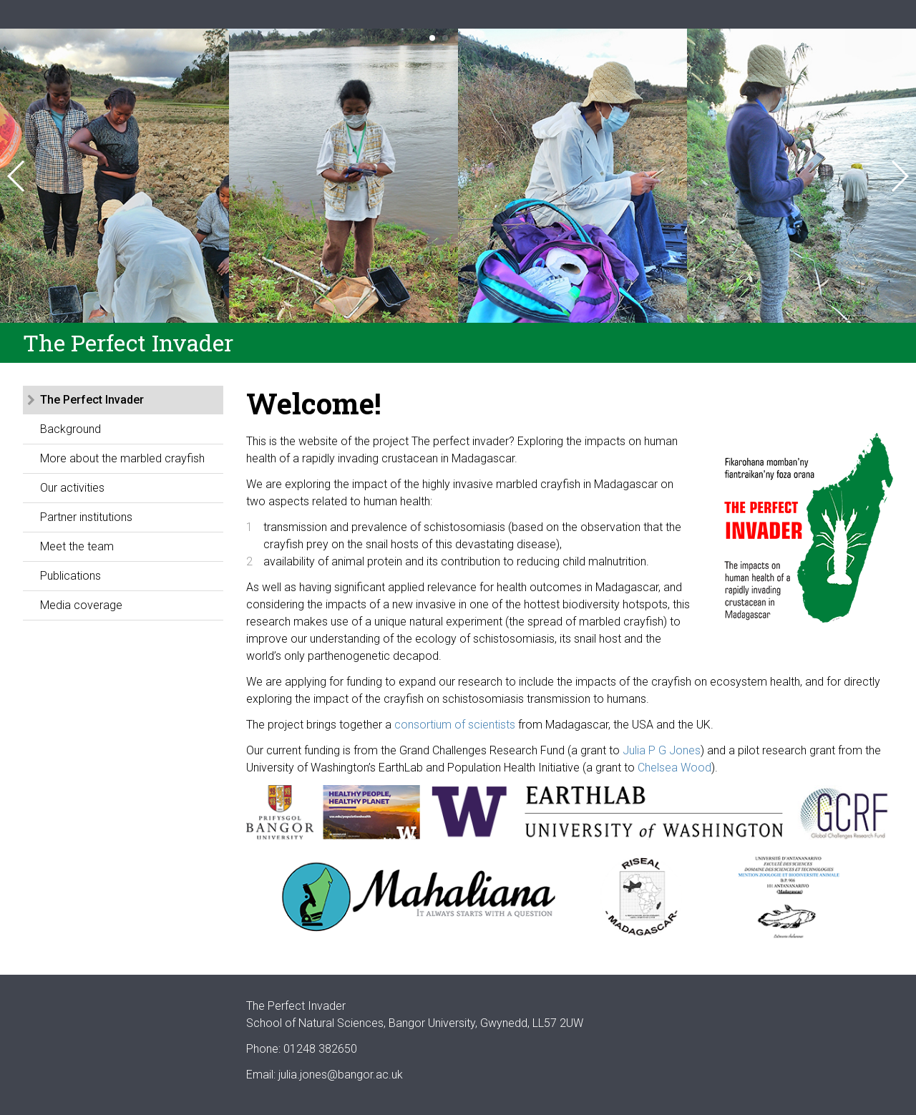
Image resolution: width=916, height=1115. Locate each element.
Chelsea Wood (674, 767)
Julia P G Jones (662, 750)
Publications (70, 576)
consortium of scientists (454, 724)
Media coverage (81, 605)
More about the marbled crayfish (122, 458)
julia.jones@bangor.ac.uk (340, 1074)
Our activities (72, 488)
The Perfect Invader (92, 399)
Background (70, 429)
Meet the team (77, 546)
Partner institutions (86, 517)
